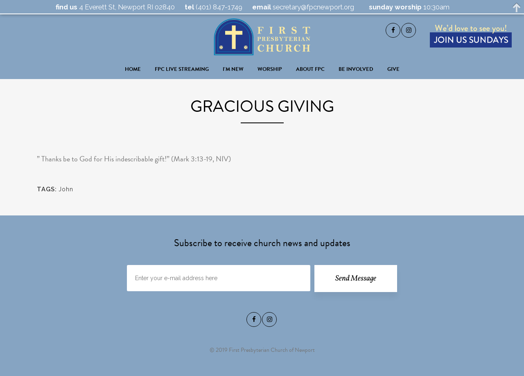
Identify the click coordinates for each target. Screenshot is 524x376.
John (66, 189)
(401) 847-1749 (218, 7)
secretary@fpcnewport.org (312, 7)
